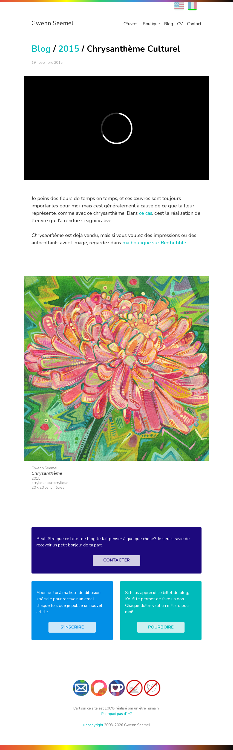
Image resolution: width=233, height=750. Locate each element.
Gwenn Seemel (52, 23)
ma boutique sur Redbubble (154, 242)
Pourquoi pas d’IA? (116, 713)
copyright (93, 725)
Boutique (151, 24)
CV (180, 24)
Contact (194, 24)
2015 (68, 49)
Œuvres (131, 24)
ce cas (145, 213)
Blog (168, 24)
